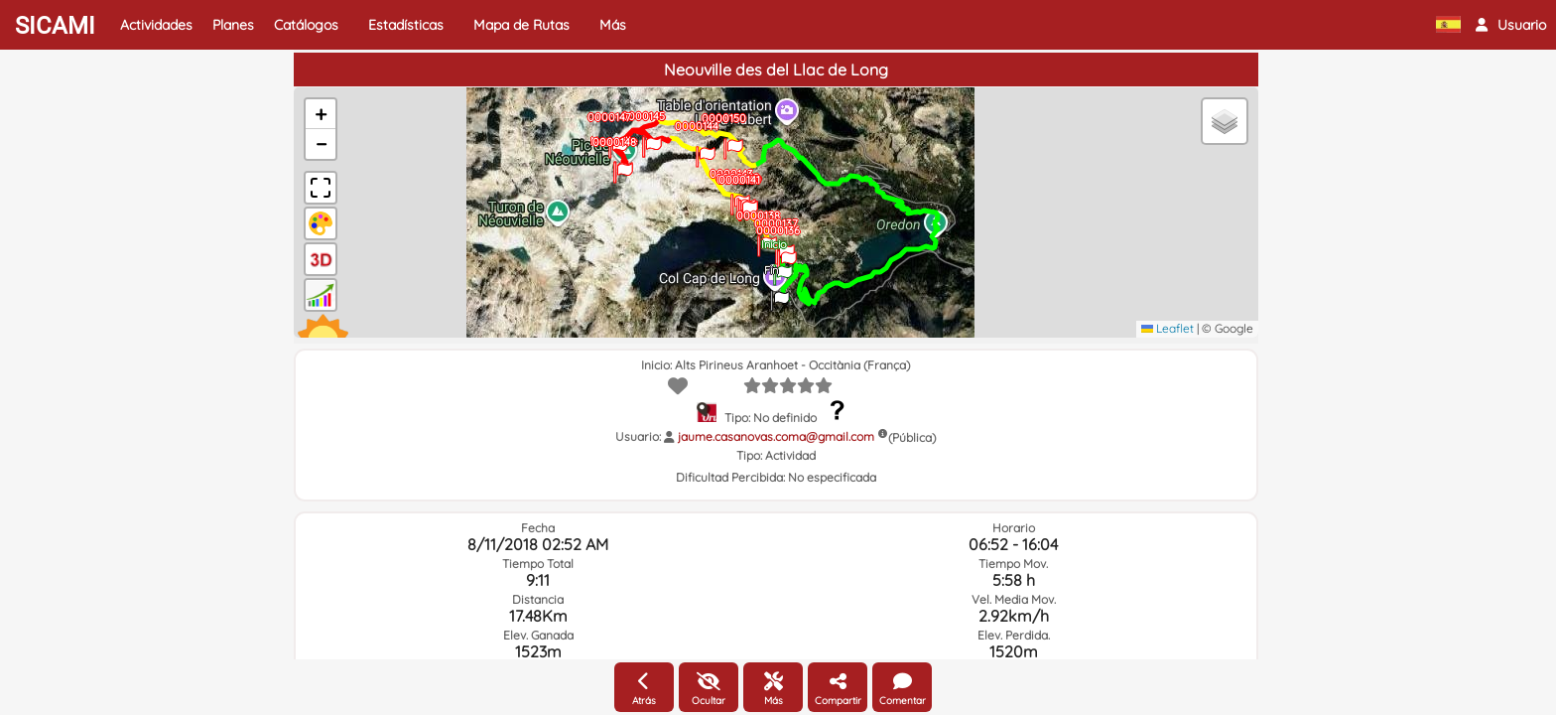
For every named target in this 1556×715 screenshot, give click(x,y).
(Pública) (912, 437)
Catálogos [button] (306, 25)
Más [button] (612, 25)
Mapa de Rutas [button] (521, 25)
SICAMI (55, 26)
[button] (1511, 25)
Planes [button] (233, 25)
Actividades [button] (156, 25)
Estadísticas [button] (406, 25)
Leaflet (1167, 328)
